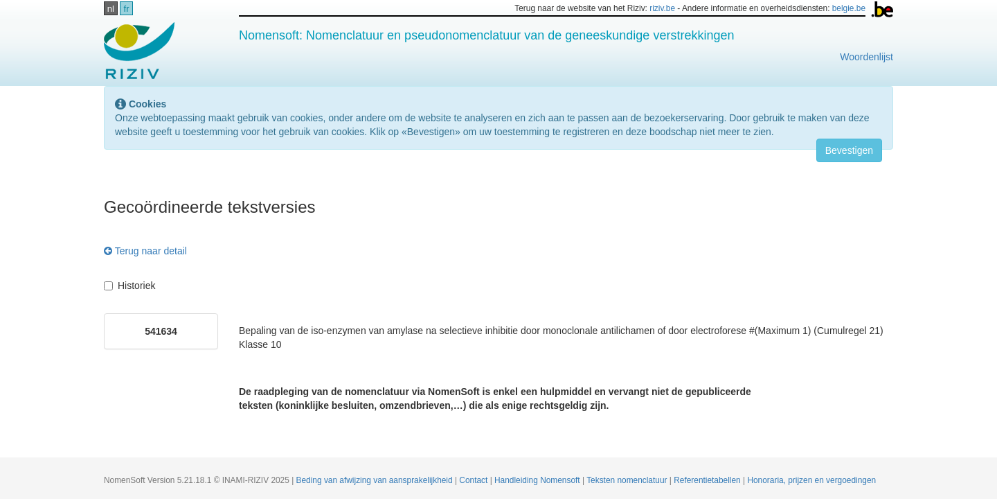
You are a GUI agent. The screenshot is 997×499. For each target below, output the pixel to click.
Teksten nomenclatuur (628, 480)
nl (110, 8)
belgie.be (848, 8)
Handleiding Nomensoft (538, 480)
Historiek (129, 285)
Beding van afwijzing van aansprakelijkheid (375, 480)
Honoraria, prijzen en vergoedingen (811, 480)
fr (126, 8)
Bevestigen (849, 150)
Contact (474, 480)
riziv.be (662, 8)
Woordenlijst (866, 56)
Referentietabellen (708, 480)
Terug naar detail (145, 250)
